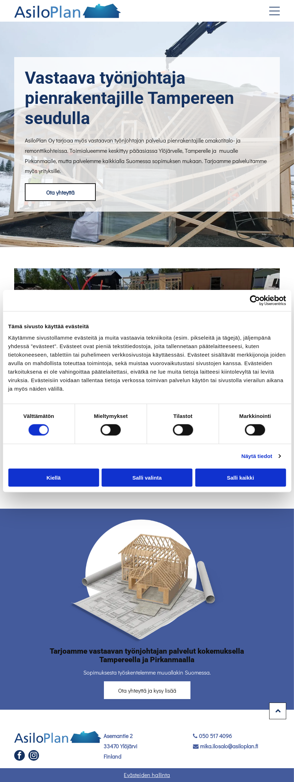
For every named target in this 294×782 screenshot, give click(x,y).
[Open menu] (274, 11)
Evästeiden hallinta (147, 774)
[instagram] (33, 756)
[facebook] (19, 756)
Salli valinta (147, 477)
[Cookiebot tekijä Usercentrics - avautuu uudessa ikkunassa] (255, 300)
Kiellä (53, 477)
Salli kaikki (240, 477)
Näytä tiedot (257, 456)
